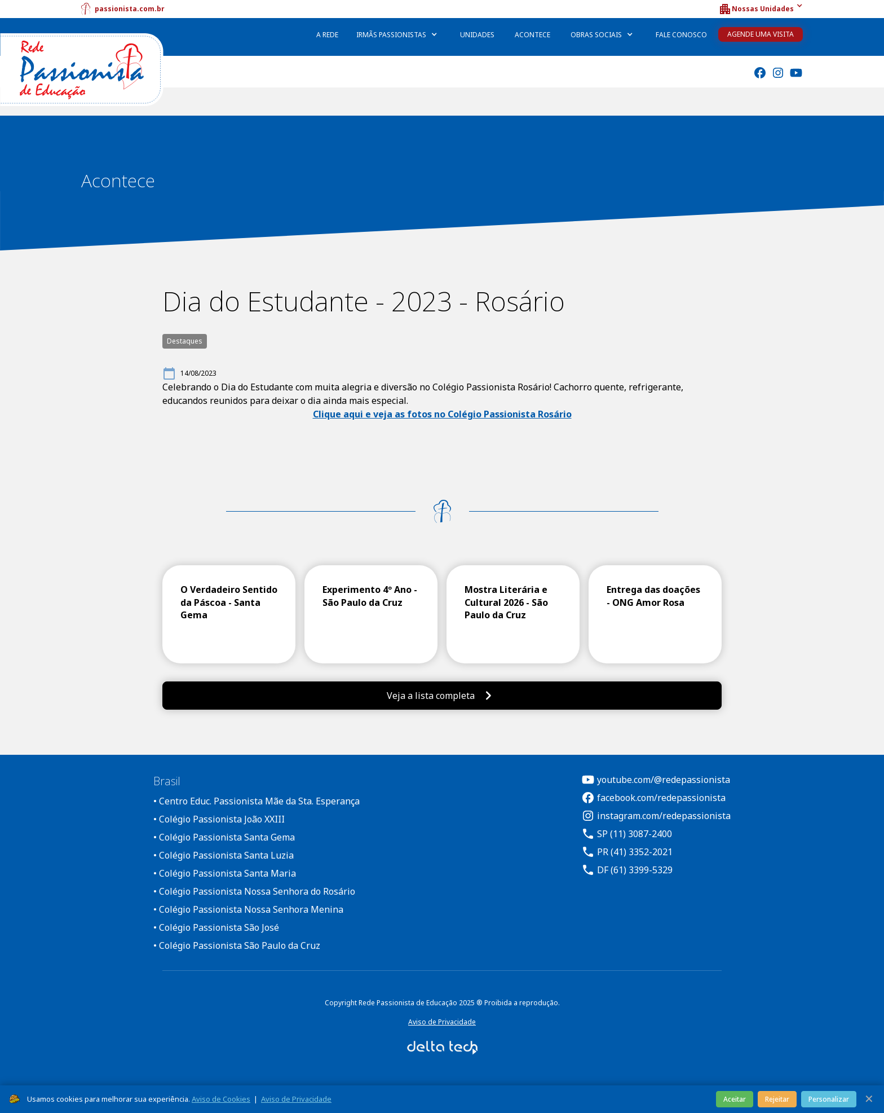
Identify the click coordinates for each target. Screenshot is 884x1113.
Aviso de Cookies (221, 1099)
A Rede (327, 34)
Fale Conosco (681, 34)
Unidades (477, 34)
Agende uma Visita (760, 34)
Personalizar (828, 1099)
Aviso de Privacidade (442, 1022)
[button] (760, 9)
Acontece (532, 34)
